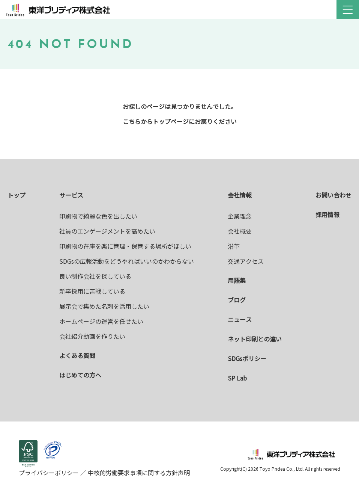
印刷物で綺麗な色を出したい (98, 216)
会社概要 (240, 231)
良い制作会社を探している (95, 276)
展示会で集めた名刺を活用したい (104, 306)
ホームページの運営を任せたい (101, 321)
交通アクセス (246, 261)
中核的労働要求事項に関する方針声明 (138, 472)
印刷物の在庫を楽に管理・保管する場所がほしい (125, 246)
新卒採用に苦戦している (92, 291)
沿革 (234, 246)
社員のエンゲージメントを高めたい (107, 231)
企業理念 (240, 216)
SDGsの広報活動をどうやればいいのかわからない (126, 261)
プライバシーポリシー (49, 472)
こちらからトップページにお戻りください (180, 121)
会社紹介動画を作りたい (92, 336)
